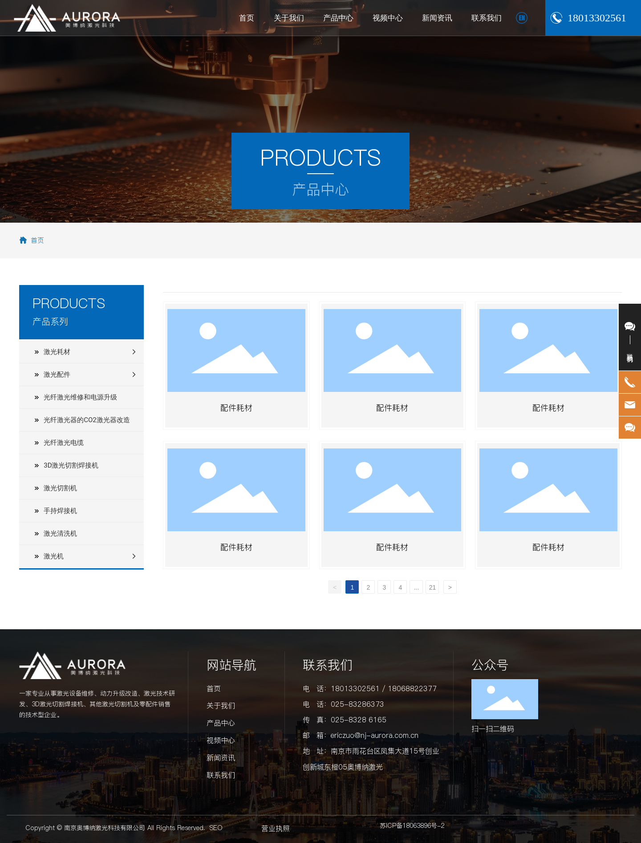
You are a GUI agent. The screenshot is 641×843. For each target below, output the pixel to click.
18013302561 (597, 18)
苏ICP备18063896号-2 (412, 825)
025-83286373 (357, 704)
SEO (216, 827)
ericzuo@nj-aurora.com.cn (374, 735)
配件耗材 (236, 407)
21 (432, 587)
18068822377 (412, 688)
